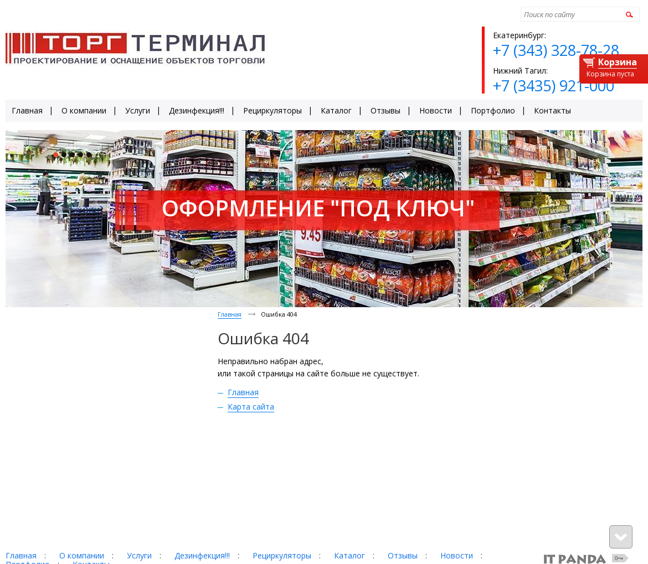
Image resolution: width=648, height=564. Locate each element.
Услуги (139, 555)
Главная (229, 314)
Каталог (349, 555)
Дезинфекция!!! (202, 555)
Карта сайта (251, 406)
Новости (456, 555)
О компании (81, 555)
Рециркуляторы (282, 555)
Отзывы (403, 555)
